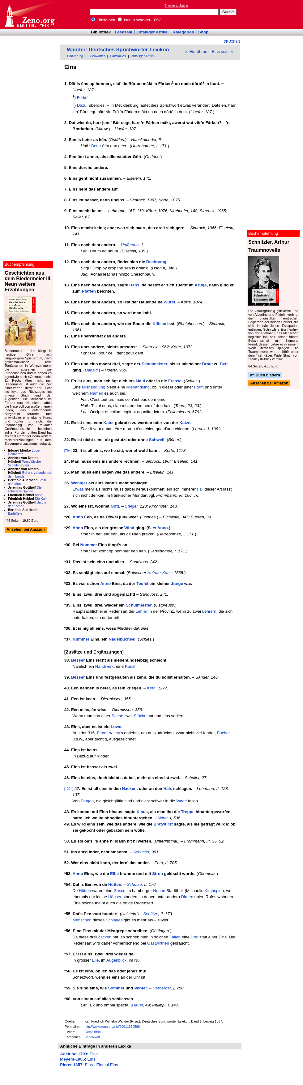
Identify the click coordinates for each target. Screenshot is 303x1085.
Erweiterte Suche (176, 5)
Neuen (159, 890)
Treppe (187, 811)
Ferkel (82, 97)
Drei (194, 937)
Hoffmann (130, 244)
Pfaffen (89, 291)
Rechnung (156, 261)
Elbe (114, 873)
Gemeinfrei (92, 1032)
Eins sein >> (223, 51)
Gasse (119, 890)
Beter (96, 146)
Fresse (174, 381)
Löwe (116, 726)
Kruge (201, 285)
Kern (151, 688)
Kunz (167, 572)
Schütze (134, 884)
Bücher (223, 733)
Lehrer (142, 611)
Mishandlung (93, 387)
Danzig (91, 370)
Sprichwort (92, 1037)
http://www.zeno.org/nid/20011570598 (112, 1026)
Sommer (116, 988)
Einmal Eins (107, 1064)
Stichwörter (96, 56)
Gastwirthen (158, 943)
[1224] (69, 789)
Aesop (114, 733)
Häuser (115, 896)
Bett (224, 364)
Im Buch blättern (265, 375)
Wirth (163, 818)
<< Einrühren (195, 51)
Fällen (175, 937)
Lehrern (209, 611)
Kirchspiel (214, 890)
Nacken (129, 788)
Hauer (137, 1005)
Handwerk (104, 666)
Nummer (88, 544)
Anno (78, 517)
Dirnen (187, 896)
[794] (68, 450)
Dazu (82, 105)
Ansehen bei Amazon (269, 383)
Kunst (130, 666)
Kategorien (183, 32)
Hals (167, 788)
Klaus (142, 811)
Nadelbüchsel (122, 639)
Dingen (87, 801)
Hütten (114, 884)
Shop (203, 32)
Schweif (156, 439)
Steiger (131, 506)
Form (199, 387)
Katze (184, 422)
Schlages (114, 920)
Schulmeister (154, 364)
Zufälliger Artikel (152, 32)
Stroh (157, 873)
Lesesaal (123, 32)
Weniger (79, 483)
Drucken (232, 41)
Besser (78, 660)
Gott (115, 506)
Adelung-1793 (73, 1054)
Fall (200, 489)
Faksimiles (118, 56)
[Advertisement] (274, 14)
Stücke (140, 716)
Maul (140, 381)
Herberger (161, 988)
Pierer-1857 (71, 1064)
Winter (140, 988)
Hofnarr (154, 572)
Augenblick (116, 960)
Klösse (159, 323)
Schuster (141, 852)
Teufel (142, 583)
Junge (177, 583)
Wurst (169, 302)
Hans (134, 285)
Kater (108, 422)
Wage (181, 801)
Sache (117, 716)
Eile (95, 960)
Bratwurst (163, 824)
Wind (129, 527)
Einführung (75, 56)
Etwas (77, 489)
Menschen (82, 920)
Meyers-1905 (72, 1059)
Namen (96, 393)
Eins (94, 1054)
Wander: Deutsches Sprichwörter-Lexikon (118, 50)
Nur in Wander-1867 (139, 20)
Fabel (102, 733)
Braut (207, 364)
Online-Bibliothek (29, 14)
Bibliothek (103, 20)
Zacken (105, 937)
